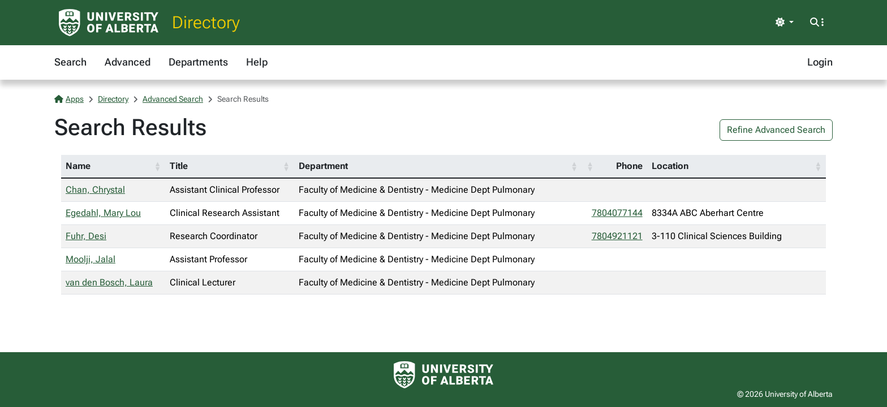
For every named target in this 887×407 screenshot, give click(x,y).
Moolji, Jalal (90, 259)
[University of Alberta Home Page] (108, 22)
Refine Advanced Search (776, 129)
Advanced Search (173, 98)
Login (820, 62)
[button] (157, 166)
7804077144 (617, 212)
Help (257, 62)
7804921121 (617, 236)
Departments (198, 62)
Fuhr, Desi (86, 236)
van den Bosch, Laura (109, 282)
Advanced (127, 62)
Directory (206, 22)
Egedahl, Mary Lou (103, 212)
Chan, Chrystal (95, 189)
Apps (69, 98)
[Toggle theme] (784, 22)
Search (70, 62)
